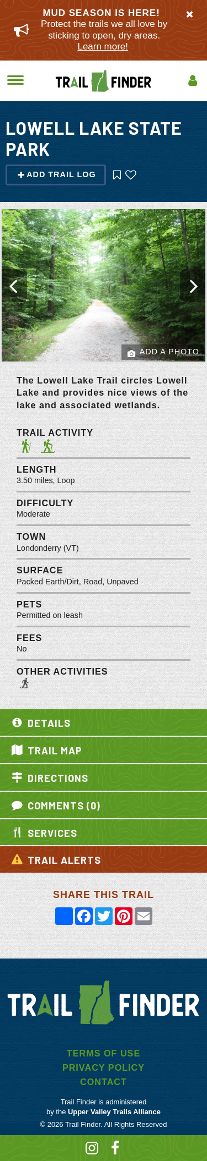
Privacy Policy (103, 1067)
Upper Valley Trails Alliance (114, 1112)
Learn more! (102, 46)
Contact (103, 1082)
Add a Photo (163, 352)
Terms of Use (103, 1053)
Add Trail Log (56, 174)
